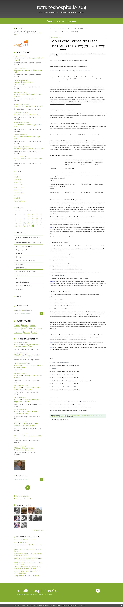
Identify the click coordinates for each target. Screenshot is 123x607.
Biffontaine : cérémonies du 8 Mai (24, 562)
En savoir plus (81, 605)
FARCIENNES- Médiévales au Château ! (26, 558)
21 (24, 224)
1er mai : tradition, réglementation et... (25, 571)
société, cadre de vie (22, 282)
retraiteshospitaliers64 (61, 7)
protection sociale (21, 268)
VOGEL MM (18, 345)
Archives (60, 21)
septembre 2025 (19, 193)
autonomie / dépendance (24, 246)
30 (32, 226)
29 (28, 226)
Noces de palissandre (20, 554)
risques (17, 325)
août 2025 (17, 195)
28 (24, 226)
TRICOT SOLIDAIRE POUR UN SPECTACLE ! (27, 567)
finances (18, 257)
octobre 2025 (18, 190)
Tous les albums (38, 530)
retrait (34, 332)
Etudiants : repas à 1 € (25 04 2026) (26, 114)
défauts (32, 325)
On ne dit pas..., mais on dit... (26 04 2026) (28, 106)
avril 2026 (16, 174)
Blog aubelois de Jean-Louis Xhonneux (28, 550)
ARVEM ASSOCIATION (28, 539)
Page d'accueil (88, 29)
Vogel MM (17, 400)
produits (26, 332)
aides (55, 416)
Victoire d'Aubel (18, 549)
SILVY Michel (18, 365)
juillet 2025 (17, 198)
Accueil (50, 21)
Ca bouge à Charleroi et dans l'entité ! (28, 559)
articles (40, 329)
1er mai (16, 539)
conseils (17, 329)
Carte (18, 296)
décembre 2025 (18, 185)
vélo (100, 415)
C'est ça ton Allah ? (19, 576)
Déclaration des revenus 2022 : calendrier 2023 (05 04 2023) (66, 29)
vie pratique (19, 289)
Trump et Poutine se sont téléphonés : (25, 545)
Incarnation (22, 542)
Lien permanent (56, 415)
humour (25, 325)
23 (32, 224)
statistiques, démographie (24, 285)
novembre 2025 (18, 187)
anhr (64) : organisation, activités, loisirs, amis (27, 238)
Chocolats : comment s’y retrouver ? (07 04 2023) (64, 32)
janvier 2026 (17, 182)
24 (37, 224)
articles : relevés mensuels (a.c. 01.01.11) (28, 243)
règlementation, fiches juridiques (26, 271)
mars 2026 (17, 177)
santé (18, 278)
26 (16, 226)
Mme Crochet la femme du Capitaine (25, 569)
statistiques (18, 332)
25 (41, 224)
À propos (72, 21)
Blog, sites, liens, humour (23, 250)
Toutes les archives (19, 201)
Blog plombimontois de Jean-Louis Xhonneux (28, 554)
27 (20, 226)
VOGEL (16, 412)
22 (28, 224)
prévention (32, 329)
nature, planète (20, 264)
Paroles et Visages (33, 576)
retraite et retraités (22, 275)
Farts (15, 542)
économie (19, 253)
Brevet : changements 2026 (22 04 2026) (28, 149)
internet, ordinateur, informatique (26, 261)
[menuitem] (50, 21)
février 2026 (17, 180)
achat (52, 416)
